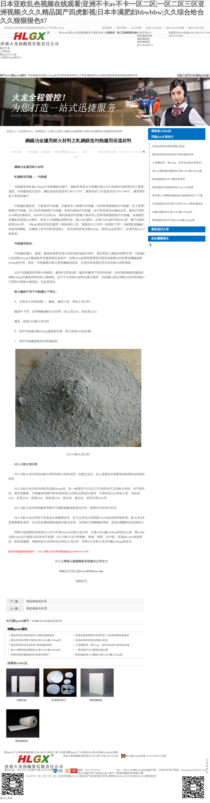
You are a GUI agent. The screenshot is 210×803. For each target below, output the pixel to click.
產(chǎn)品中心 (39, 752)
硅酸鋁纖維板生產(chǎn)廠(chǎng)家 (172, 211)
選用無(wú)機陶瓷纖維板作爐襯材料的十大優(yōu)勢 (178, 195)
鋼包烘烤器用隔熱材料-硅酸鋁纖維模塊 (32, 635)
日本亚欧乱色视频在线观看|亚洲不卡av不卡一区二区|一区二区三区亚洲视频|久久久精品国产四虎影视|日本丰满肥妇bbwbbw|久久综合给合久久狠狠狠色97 (102, 12)
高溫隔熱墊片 (58, 700)
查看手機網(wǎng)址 (66, 151)
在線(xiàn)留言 (154, 27)
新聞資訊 (41, 131)
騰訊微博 (122, 27)
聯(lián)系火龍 (196, 27)
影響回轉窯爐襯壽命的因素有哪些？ (31, 654)
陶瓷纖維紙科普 (36, 601)
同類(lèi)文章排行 (162, 136)
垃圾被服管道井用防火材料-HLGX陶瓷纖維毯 (177, 203)
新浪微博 (107, 27)
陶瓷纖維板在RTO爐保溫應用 (168, 179)
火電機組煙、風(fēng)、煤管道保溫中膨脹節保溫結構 (178, 162)
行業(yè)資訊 (55, 131)
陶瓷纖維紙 (21, 740)
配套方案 (53, 752)
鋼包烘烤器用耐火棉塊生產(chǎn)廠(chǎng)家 (36, 640)
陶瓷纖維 (26, 752)
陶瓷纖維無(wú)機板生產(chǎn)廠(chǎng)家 (99, 654)
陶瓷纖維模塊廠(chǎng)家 (42, 75)
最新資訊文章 (160, 229)
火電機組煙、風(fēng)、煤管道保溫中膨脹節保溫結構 (104, 644)
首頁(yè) (11, 131)
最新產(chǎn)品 (161, 131)
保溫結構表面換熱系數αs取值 (91, 640)
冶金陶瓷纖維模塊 (107, 75)
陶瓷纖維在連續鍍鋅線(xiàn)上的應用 (173, 187)
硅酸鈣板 (22, 700)
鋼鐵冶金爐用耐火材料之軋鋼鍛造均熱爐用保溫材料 (93, 131)
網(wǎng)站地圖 (175, 27)
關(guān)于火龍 (12, 752)
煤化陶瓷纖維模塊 (67, 75)
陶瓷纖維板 (96, 700)
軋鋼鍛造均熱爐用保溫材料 (47, 621)
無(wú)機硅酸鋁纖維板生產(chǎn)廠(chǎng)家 (35, 649)
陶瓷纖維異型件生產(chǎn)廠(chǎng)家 (173, 220)
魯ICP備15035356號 (42, 769)
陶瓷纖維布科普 (36, 608)
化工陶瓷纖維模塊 (87, 75)
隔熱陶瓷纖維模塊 (127, 75)
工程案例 (63, 752)
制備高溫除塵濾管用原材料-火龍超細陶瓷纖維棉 (102, 635)
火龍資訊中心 (25, 131)
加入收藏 (136, 27)
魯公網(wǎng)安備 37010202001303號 (143, 755)
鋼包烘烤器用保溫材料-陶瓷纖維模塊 (31, 644)
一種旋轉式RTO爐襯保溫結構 (91, 649)
